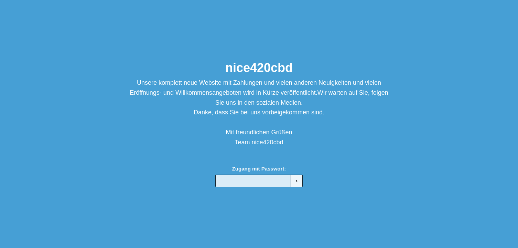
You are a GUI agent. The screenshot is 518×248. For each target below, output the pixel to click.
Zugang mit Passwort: (259, 169)
